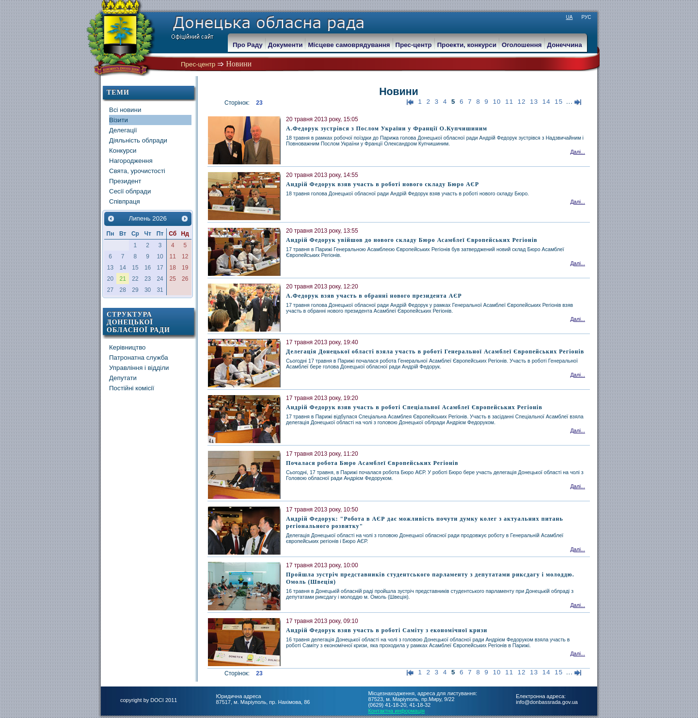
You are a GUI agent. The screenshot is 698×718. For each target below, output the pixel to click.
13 (534, 101)
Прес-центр (198, 64)
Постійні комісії (131, 388)
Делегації (123, 130)
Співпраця (124, 201)
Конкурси (123, 150)
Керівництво (127, 347)
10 (497, 101)
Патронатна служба (138, 357)
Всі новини (125, 109)
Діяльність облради (138, 140)
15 (559, 101)
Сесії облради (130, 191)
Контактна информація (396, 711)
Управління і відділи (139, 367)
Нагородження (131, 160)
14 (546, 101)
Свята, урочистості (137, 171)
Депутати (123, 378)
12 (522, 101)
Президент (125, 181)
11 (509, 101)
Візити (118, 120)
